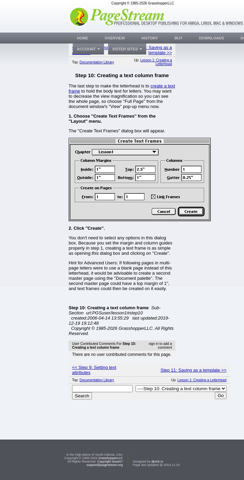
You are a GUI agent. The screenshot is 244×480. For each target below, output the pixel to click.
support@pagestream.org (104, 465)
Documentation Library (97, 62)
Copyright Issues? (110, 461)
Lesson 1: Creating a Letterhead (156, 62)
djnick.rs (157, 461)
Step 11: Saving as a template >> (151, 50)
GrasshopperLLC (110, 458)
